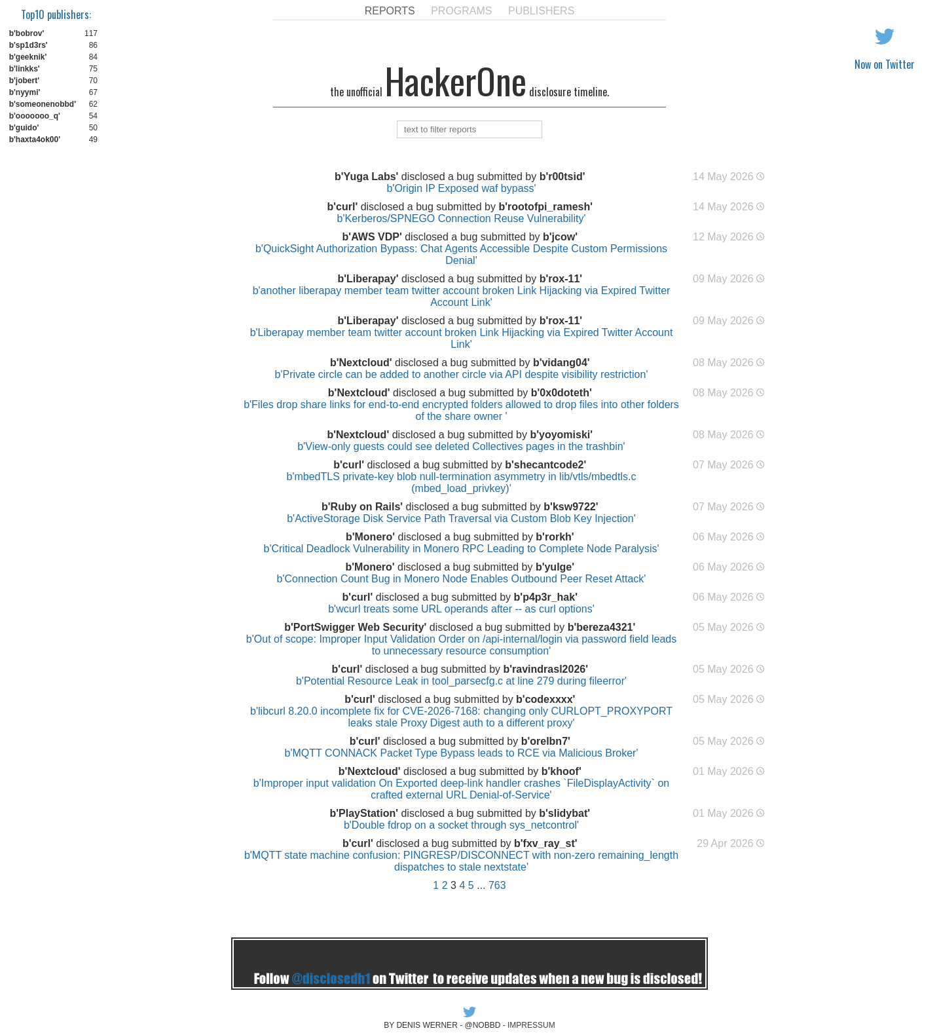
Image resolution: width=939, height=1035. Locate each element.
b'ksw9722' (570, 506)
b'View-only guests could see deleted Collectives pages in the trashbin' (461, 446)
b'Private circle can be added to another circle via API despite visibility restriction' (461, 374)
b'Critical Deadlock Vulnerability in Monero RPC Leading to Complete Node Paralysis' (461, 548)
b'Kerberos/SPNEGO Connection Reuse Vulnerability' (461, 218)
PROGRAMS (461, 10)
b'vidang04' (561, 362)
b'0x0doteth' (561, 392)
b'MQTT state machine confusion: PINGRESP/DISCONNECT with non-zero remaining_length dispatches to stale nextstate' (461, 861)
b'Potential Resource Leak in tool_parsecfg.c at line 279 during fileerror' (461, 681)
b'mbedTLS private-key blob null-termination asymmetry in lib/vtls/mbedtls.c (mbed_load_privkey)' (461, 482)
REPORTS (390, 10)
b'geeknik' (28, 57)
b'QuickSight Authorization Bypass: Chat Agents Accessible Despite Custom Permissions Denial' (461, 254)
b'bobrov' (27, 33)
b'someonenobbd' (42, 104)
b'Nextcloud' (361, 362)
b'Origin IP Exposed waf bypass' (461, 188)
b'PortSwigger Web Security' (355, 627)
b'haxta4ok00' (34, 139)
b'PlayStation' (363, 813)
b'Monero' (370, 536)
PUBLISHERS (541, 10)
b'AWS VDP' (372, 236)
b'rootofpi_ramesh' (545, 206)
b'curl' (342, 206)
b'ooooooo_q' (34, 116)
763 (497, 885)
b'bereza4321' (602, 627)
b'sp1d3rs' (28, 45)
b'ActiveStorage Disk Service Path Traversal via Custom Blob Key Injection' (461, 518)
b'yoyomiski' (561, 434)
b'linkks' (24, 68)
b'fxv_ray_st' (546, 843)
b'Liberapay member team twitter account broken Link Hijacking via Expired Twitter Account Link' (461, 338)
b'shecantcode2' (545, 464)
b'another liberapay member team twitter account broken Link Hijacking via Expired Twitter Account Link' (462, 296)
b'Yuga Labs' (366, 176)
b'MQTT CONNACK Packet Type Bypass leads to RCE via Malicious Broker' (461, 753)
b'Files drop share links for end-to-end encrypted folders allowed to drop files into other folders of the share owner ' (461, 410)
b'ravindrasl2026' (546, 669)
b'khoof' (561, 771)
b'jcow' (560, 236)
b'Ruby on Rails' (362, 506)
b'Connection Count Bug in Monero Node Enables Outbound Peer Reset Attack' (461, 578)
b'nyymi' (25, 92)
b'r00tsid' (562, 176)
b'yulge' (555, 567)
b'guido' (24, 127)
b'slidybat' (564, 813)
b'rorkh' (555, 536)
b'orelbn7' (545, 741)
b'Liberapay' (367, 278)
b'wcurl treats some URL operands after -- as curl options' (461, 608)
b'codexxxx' (545, 699)
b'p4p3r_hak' (546, 597)
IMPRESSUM (531, 1025)
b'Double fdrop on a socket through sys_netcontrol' (461, 825)
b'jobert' (24, 80)
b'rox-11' (561, 278)
